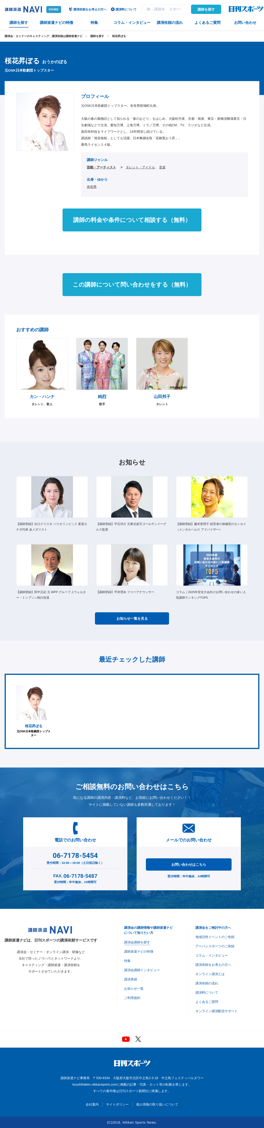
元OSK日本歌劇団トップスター (33, 711)
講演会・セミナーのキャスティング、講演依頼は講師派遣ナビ (43, 36)
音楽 (162, 167)
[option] (33, 711)
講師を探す (206, 9)
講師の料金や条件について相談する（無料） (132, 220)
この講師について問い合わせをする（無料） (132, 284)
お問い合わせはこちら (188, 864)
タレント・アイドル (140, 167)
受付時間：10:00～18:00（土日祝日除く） (75, 857)
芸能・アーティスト (101, 167)
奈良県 (92, 187)
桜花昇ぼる (119, 36)
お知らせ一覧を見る (132, 618)
